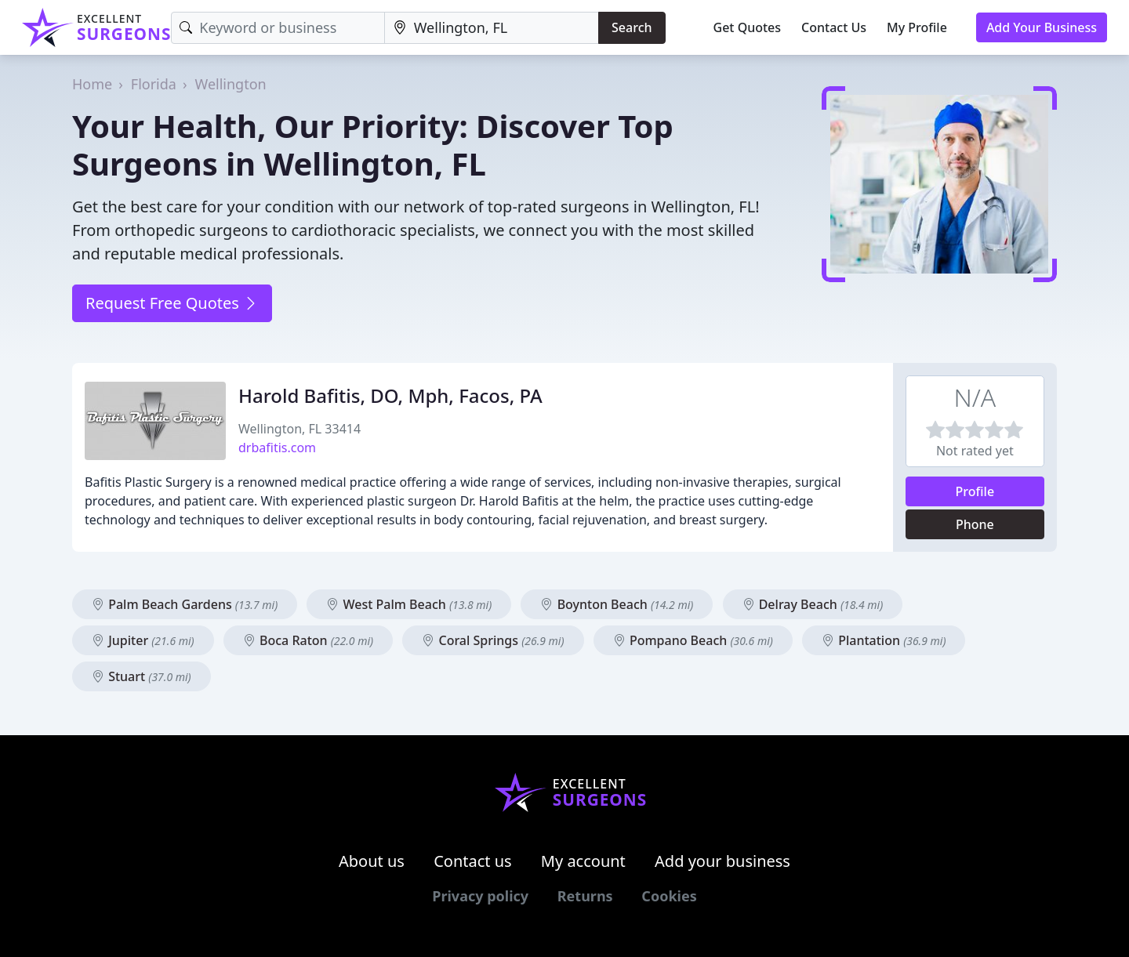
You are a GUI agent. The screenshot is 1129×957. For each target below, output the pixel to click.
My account (583, 861)
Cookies (668, 895)
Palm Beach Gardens (185, 604)
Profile (975, 491)
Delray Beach (813, 604)
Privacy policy (480, 895)
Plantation (884, 640)
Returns (585, 895)
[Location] (491, 28)
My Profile (917, 27)
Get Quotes (747, 27)
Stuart (141, 676)
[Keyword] (277, 28)
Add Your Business (1041, 27)
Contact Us (833, 27)
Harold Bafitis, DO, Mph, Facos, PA (390, 395)
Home (92, 83)
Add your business (722, 861)
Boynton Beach (616, 604)
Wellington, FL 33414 (299, 428)
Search (632, 27)
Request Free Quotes (172, 303)
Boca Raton (308, 640)
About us (372, 861)
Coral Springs (493, 640)
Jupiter (143, 640)
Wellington (231, 83)
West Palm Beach (409, 604)
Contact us (473, 861)
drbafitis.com (277, 447)
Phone (975, 524)
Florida (153, 83)
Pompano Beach (693, 640)
